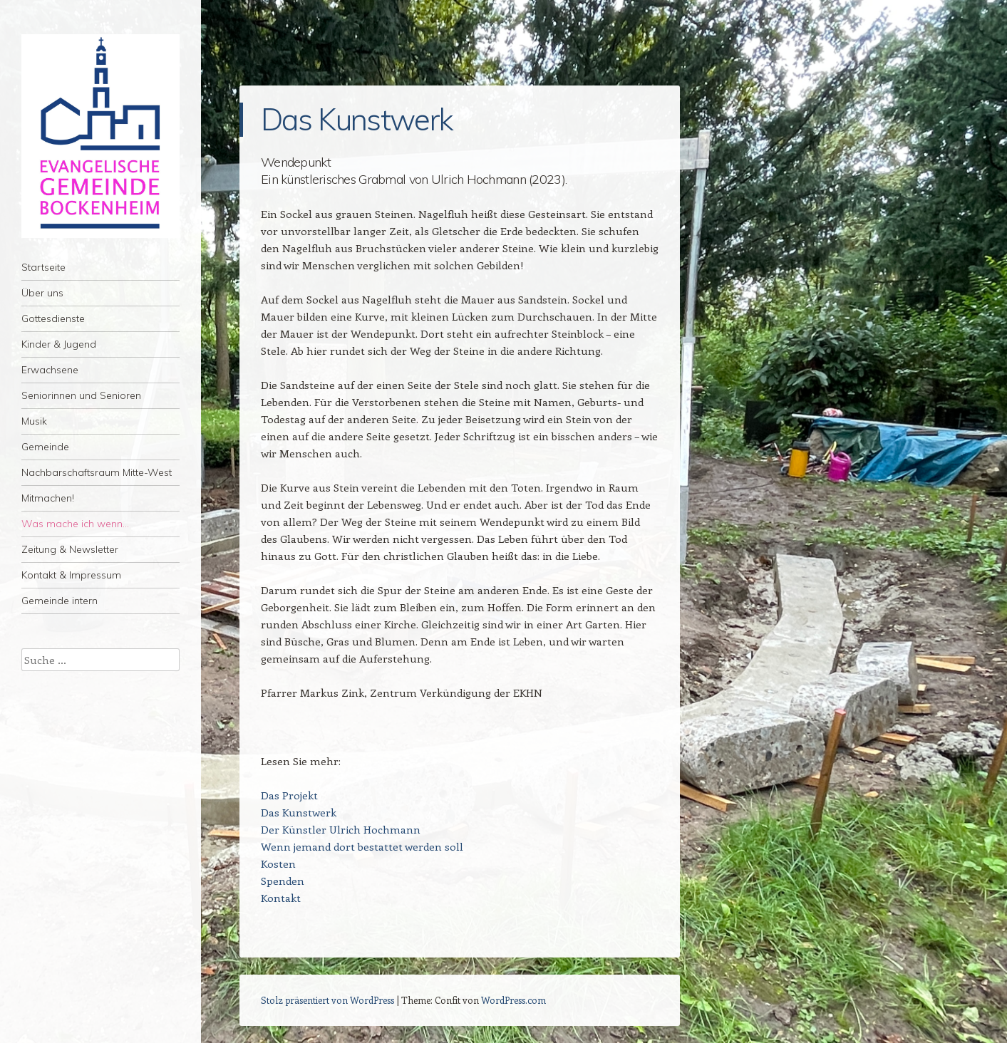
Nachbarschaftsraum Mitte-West (96, 472)
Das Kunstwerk (298, 812)
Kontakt (281, 898)
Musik (34, 421)
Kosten (278, 863)
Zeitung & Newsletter (69, 549)
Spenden (282, 880)
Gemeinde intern (59, 600)
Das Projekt (289, 795)
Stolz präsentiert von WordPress (327, 1000)
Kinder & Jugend (58, 344)
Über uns (42, 292)
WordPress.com (513, 1000)
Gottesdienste (53, 318)
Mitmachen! (47, 498)
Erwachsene (49, 369)
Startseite (43, 267)
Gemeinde (45, 446)
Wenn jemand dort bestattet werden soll (362, 846)
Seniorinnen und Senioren (81, 395)
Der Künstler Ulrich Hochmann (340, 829)
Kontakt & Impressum (71, 575)
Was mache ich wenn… (75, 523)
